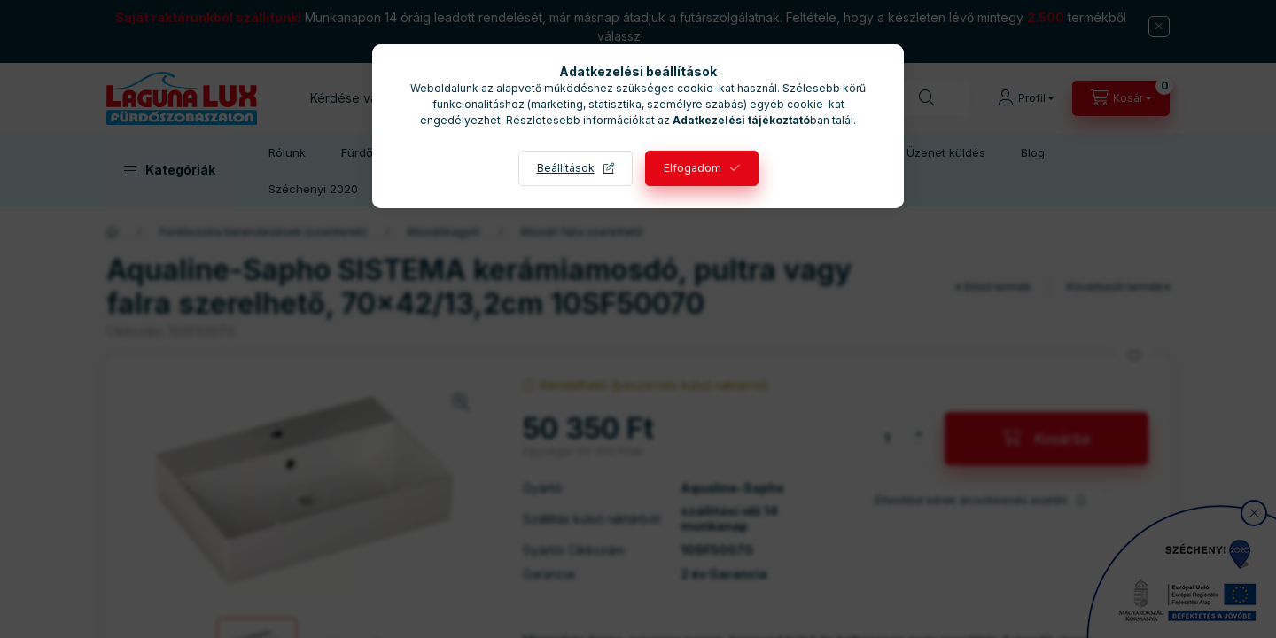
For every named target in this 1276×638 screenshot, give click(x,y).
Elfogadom (692, 168)
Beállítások (566, 168)
